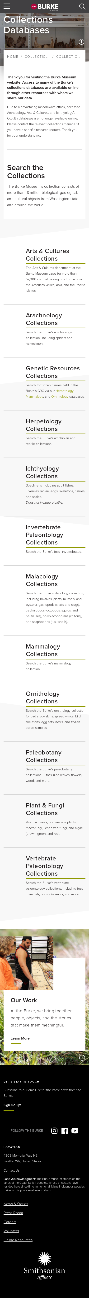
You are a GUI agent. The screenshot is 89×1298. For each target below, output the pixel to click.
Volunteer (11, 1231)
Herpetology (65, 391)
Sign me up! (12, 1105)
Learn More (20, 1038)
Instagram (54, 1130)
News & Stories (16, 1204)
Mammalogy (34, 397)
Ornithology (59, 397)
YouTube (74, 1130)
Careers (10, 1222)
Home (13, 57)
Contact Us (11, 1171)
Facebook (64, 1130)
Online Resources (18, 1240)
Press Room (13, 1213)
